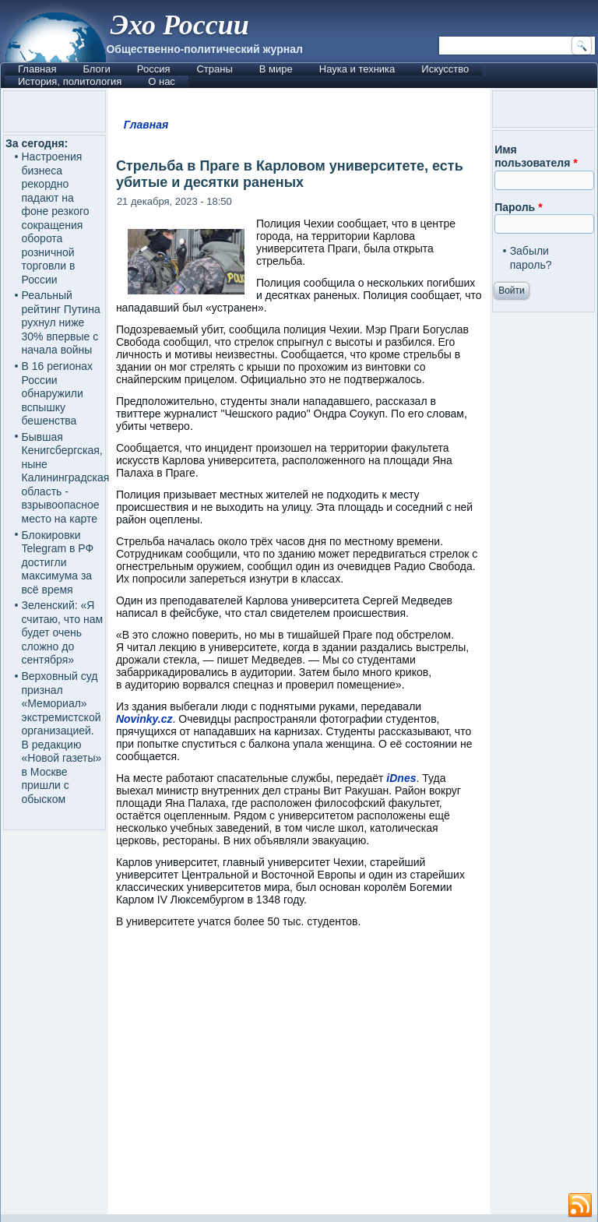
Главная (37, 69)
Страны (214, 69)
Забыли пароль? (531, 258)
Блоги (96, 69)
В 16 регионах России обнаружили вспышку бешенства (57, 393)
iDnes (401, 778)
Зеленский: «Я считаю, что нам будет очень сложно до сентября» (63, 632)
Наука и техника (357, 69)
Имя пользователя (536, 156)
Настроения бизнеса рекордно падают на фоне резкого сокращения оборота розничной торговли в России (56, 218)
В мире (276, 69)
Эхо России (179, 24)
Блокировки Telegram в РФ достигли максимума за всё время (58, 562)
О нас (161, 81)
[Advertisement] (299, 1078)
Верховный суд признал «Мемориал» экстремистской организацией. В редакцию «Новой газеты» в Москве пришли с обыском (62, 737)
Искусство (445, 69)
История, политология (69, 81)
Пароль (518, 207)
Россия (154, 69)
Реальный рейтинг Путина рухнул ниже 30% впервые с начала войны (61, 322)
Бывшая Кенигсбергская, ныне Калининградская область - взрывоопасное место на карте (66, 478)
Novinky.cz (144, 719)
